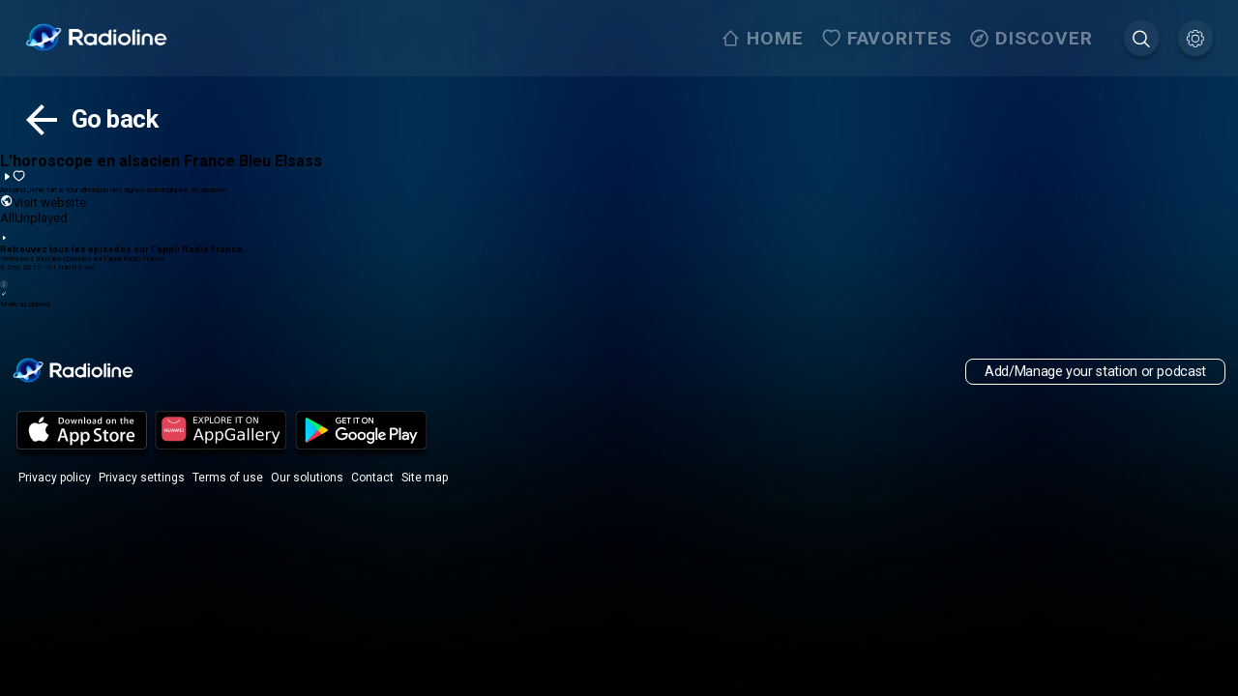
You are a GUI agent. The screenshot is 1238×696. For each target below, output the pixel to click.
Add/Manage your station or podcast (1095, 371)
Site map (424, 477)
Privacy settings (142, 477)
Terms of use (227, 477)
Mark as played (619, 299)
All (7, 218)
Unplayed (41, 218)
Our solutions (307, 477)
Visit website (43, 202)
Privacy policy (54, 477)
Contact (372, 477)
